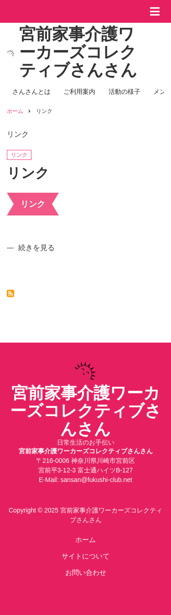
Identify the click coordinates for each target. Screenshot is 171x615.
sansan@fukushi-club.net (96, 479)
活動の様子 (124, 91)
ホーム (85, 539)
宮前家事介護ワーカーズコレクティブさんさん (78, 52)
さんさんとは (31, 91)
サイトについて (85, 556)
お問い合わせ (85, 572)
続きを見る (36, 247)
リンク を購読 (10, 293)
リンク (19, 155)
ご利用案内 (79, 91)
